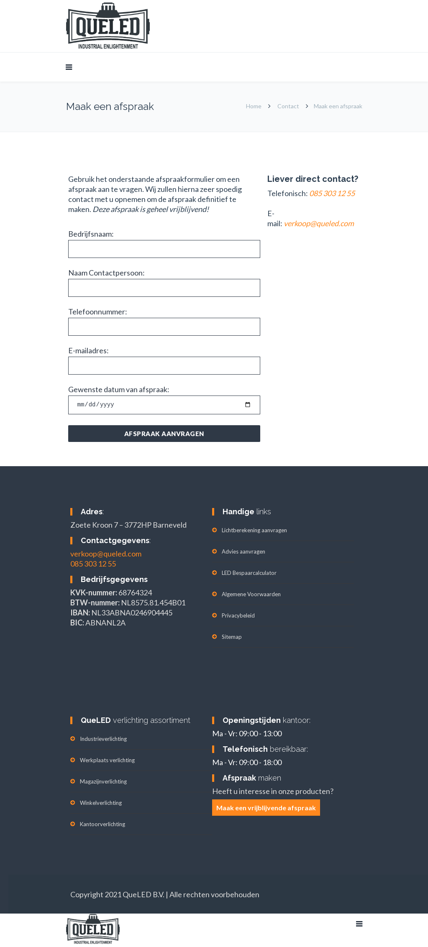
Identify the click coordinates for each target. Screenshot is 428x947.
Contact (288, 106)
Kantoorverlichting (102, 824)
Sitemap (232, 636)
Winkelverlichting (101, 802)
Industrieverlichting (103, 738)
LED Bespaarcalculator (249, 572)
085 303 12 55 (93, 563)
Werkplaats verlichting (107, 760)
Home (253, 106)
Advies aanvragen (243, 551)
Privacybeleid (238, 615)
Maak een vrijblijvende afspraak (266, 808)
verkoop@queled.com (105, 553)
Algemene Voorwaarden (251, 594)
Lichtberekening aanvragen (254, 530)
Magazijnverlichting (103, 781)
